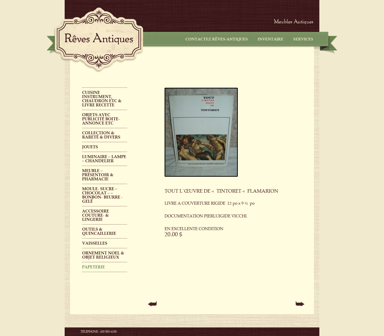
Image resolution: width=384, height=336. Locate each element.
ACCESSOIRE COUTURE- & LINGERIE (95, 215)
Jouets (90, 146)
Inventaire (270, 39)
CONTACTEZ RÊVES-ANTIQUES (216, 39)
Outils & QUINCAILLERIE (99, 231)
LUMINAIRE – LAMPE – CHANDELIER (104, 158)
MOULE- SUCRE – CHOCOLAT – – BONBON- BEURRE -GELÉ (102, 195)
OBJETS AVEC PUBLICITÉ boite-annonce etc (101, 119)
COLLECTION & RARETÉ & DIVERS (101, 135)
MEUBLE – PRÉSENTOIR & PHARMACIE (97, 175)
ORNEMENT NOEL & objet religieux (103, 255)
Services (303, 39)
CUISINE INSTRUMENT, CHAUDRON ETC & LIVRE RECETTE (101, 99)
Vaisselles (94, 243)
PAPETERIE (93, 267)
